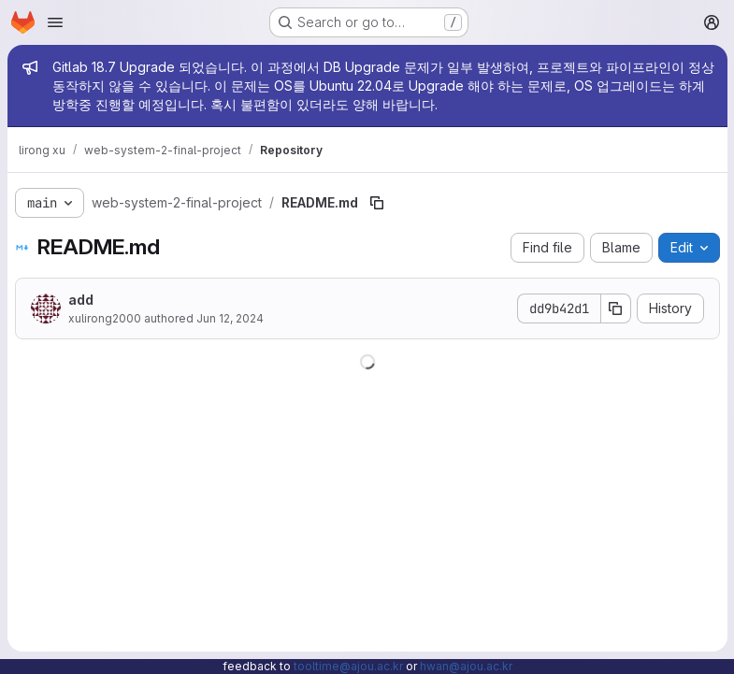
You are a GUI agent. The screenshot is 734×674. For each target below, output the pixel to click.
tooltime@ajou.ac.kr (348, 666)
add (81, 300)
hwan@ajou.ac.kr (466, 666)
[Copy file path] (377, 203)
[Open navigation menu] (55, 22)
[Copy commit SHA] (615, 308)
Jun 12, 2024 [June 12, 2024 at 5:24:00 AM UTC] (230, 318)
